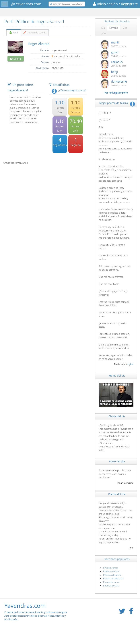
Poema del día (117, 494)
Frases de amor (111, 582)
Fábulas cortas (111, 585)
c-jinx (130, 364)
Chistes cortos (110, 567)
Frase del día (117, 461)
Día (103, 27)
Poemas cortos (111, 571)
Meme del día (117, 375)
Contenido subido (34, 32)
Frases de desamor (113, 578)
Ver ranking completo (116, 92)
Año (103, 33)
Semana (113, 27)
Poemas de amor (112, 575)
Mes (124, 27)
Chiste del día (117, 416)
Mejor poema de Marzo (113, 103)
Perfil (13, 32)
